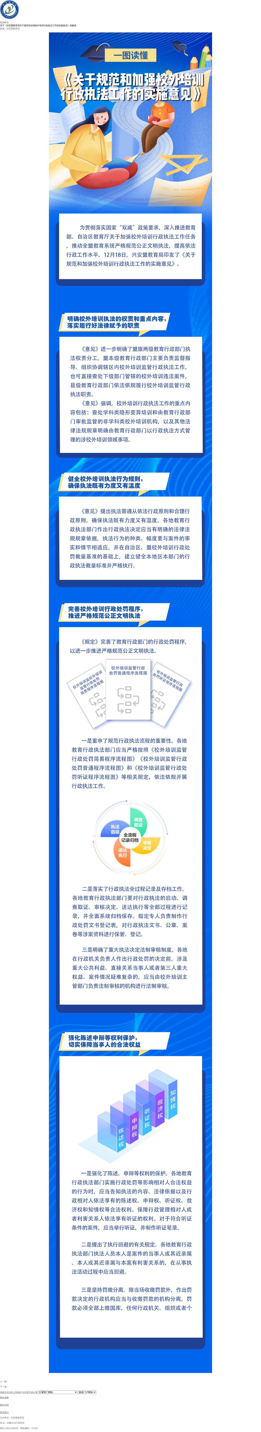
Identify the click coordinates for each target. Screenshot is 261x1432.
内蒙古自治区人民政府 (11, 1392)
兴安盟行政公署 (30, 1392)
